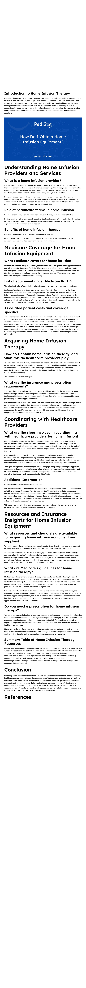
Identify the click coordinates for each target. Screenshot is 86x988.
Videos (34, 958)
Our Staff (10, 965)
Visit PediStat (72, 2)
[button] (76, 8)
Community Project (39, 965)
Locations (10, 969)
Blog (33, 961)
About (9, 961)
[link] (23, 752)
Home (9, 958)
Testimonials (11, 973)
